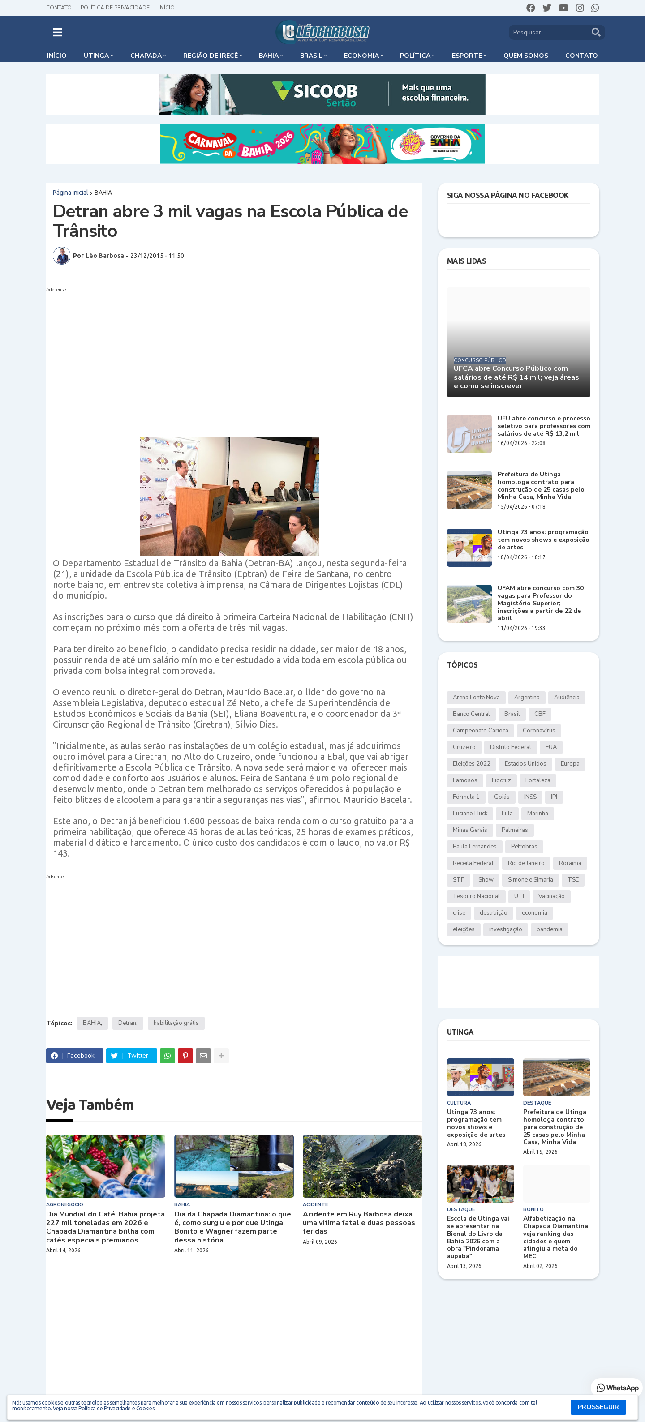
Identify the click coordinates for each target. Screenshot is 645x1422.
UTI (519, 896)
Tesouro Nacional (476, 896)
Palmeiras (515, 830)
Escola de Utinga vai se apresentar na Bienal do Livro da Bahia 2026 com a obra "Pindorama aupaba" (478, 1237)
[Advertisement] (225, 358)
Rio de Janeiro (526, 863)
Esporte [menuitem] (467, 55)
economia (534, 913)
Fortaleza (537, 780)
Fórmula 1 (466, 797)
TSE (573, 880)
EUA (551, 747)
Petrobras (524, 847)
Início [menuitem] (57, 55)
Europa (570, 764)
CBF (540, 714)
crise (459, 913)
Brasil (512, 714)
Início (167, 7)
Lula (507, 814)
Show (486, 880)
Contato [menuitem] (581, 55)
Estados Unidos (525, 764)
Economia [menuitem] (361, 55)
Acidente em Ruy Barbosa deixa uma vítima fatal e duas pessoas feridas (359, 1223)
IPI (554, 797)
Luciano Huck (470, 814)
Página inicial (70, 192)
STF (458, 880)
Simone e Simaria (530, 880)
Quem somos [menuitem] (525, 55)
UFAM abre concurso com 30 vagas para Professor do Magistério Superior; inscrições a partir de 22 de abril (541, 603)
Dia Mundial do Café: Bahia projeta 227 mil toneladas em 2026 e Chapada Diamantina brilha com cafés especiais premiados (105, 1227)
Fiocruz (501, 780)
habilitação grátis (176, 1023)
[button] (57, 32)
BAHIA (103, 192)
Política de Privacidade (115, 7)
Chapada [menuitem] (146, 55)
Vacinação (551, 896)
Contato (59, 7)
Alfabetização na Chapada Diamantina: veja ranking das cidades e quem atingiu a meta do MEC (556, 1237)
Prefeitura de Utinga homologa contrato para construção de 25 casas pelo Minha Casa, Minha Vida (541, 486)
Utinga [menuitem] (96, 55)
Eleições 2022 (471, 764)
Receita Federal (473, 863)
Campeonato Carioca (480, 731)
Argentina (527, 698)
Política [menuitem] (415, 55)
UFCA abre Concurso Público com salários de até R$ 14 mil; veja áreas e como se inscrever (516, 377)
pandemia (550, 929)
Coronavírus (539, 731)
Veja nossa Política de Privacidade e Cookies (103, 1408)
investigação (505, 929)
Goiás (502, 797)
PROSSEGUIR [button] (598, 1407)
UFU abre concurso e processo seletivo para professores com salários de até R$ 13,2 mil (544, 426)
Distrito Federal (510, 747)
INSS (530, 797)
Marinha (537, 814)
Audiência (567, 698)
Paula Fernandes (475, 847)
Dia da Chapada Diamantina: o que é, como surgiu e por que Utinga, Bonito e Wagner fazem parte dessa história (232, 1227)
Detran (127, 1023)
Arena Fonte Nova (476, 698)
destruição (493, 913)
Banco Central (471, 714)
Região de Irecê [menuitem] (210, 55)
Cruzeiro (464, 747)
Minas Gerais (470, 830)
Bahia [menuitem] (269, 55)
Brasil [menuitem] (311, 55)
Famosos (465, 780)
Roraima (570, 863)
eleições (464, 929)
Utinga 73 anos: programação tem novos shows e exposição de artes (543, 540)
